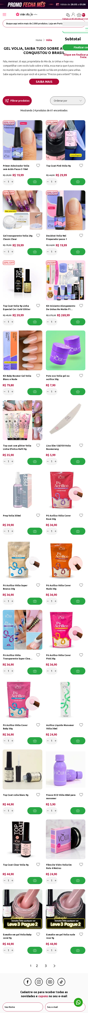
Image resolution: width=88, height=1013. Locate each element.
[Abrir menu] (8, 15)
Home (39, 40)
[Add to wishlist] (38, 168)
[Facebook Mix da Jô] (27, 984)
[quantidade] (8, 181)
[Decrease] (5, 181)
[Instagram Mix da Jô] (39, 984)
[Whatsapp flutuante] (78, 1003)
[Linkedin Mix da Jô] (61, 984)
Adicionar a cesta (35, 181)
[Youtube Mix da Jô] (50, 984)
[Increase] (12, 181)
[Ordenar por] (67, 100)
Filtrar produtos (17, 100)
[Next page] (54, 965)
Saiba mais (44, 81)
